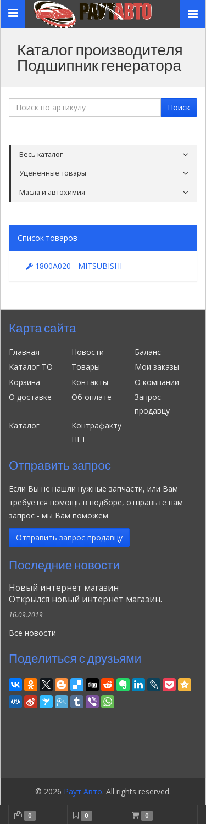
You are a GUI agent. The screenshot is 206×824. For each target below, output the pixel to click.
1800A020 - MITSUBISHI (74, 266)
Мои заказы (157, 367)
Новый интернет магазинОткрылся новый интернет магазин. (85, 593)
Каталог (24, 425)
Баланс (148, 352)
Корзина (24, 382)
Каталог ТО (31, 367)
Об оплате (91, 397)
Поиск (179, 107)
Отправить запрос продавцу (69, 537)
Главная (24, 352)
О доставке (30, 397)
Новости (87, 352)
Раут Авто (83, 791)
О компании (157, 382)
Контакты (89, 382)
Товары (85, 367)
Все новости (32, 633)
